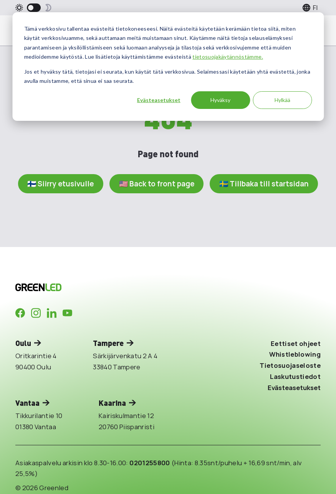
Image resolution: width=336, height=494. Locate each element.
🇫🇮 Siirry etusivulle (60, 184)
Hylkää (282, 100)
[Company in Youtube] (67, 313)
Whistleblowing (295, 354)
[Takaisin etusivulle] (87, 287)
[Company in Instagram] (36, 313)
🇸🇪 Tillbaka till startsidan (264, 184)
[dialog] (168, 66)
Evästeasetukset (158, 100)
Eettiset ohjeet (296, 343)
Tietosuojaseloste (290, 365)
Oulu (23, 342)
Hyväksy (220, 100)
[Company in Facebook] (20, 313)
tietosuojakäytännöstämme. (227, 56)
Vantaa (27, 402)
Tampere (108, 342)
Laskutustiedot (295, 376)
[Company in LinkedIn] (51, 313)
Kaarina (112, 402)
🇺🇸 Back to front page (156, 184)
